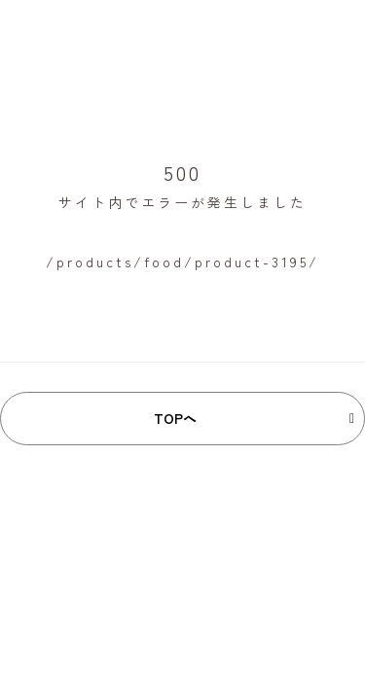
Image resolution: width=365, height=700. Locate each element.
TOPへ (175, 418)
